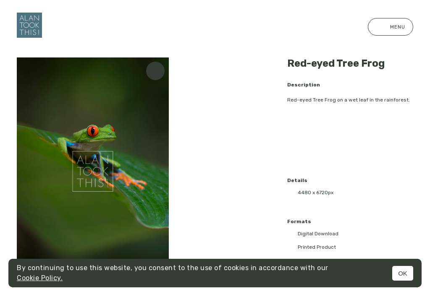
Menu (390, 27)
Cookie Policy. (40, 278)
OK (402, 273)
